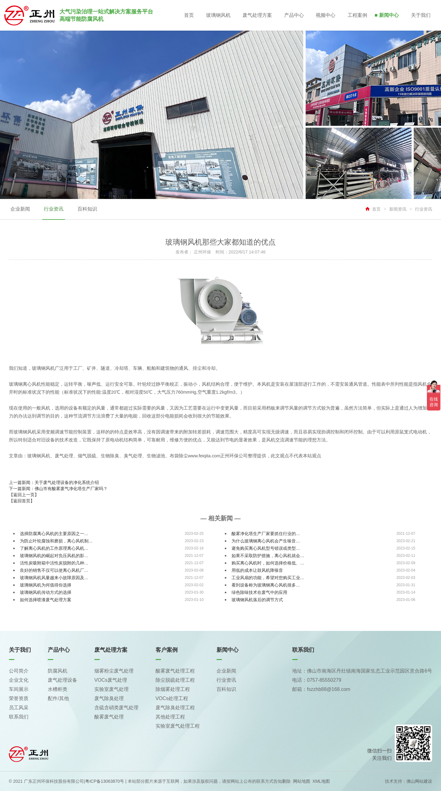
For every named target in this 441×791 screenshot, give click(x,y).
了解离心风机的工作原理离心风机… (54, 548)
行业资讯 (53, 209)
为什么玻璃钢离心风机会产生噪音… (266, 540)
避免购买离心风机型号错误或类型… (266, 548)
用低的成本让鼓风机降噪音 (257, 570)
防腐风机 (57, 670)
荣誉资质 (18, 698)
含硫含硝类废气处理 (116, 707)
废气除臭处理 (109, 698)
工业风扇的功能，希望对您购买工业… (268, 577)
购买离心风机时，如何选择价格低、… (268, 562)
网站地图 (301, 781)
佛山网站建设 (419, 781)
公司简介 (18, 670)
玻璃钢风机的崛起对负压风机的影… (54, 555)
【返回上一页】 (24, 494)
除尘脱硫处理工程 (175, 680)
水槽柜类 (57, 689)
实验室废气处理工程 (178, 726)
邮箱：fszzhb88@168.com (321, 689)
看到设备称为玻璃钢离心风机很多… (266, 585)
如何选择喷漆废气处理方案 (45, 599)
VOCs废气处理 (110, 680)
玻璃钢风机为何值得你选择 (45, 585)
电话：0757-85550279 (316, 680)
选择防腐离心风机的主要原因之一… (54, 533)
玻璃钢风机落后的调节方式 (257, 599)
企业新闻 (20, 209)
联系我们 (18, 716)
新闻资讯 (397, 209)
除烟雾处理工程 (173, 689)
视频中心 (325, 15)
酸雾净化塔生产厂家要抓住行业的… (266, 533)
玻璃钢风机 (217, 15)
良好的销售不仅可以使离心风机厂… (54, 570)
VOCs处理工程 (172, 698)
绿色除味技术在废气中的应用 (259, 592)
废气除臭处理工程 (175, 707)
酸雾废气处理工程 (175, 670)
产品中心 (293, 15)
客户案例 (167, 650)
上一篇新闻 (54, 482)
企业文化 (18, 680)
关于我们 (421, 15)
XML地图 (321, 781)
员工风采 (18, 707)
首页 (188, 15)
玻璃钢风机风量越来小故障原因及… (54, 577)
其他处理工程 (170, 716)
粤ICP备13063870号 (104, 781)
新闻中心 (389, 15)
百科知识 (87, 209)
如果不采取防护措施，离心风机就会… (268, 555)
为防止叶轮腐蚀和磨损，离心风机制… (56, 540)
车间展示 (18, 689)
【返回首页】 (22, 500)
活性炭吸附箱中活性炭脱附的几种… (54, 562)
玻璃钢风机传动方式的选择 (45, 592)
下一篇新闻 (58, 488)
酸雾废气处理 (109, 716)
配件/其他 (58, 698)
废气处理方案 (256, 15)
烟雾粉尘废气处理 (114, 670)
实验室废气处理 (111, 689)
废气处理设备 (62, 680)
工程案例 (357, 15)
